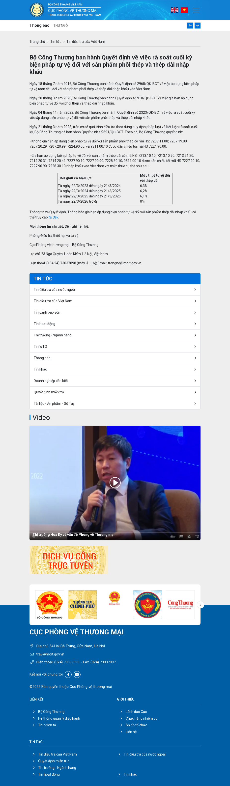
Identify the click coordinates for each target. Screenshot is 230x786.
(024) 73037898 (67, 662)
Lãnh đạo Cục (136, 712)
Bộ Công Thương (51, 712)
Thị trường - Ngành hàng (53, 335)
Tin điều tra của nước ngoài (55, 290)
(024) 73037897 (103, 662)
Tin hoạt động (44, 324)
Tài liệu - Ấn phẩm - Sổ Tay (54, 404)
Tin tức (55, 42)
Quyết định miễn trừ (49, 392)
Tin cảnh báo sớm (47, 312)
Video (41, 417)
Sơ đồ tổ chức (136, 725)
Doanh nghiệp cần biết (51, 381)
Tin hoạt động (49, 774)
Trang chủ (37, 42)
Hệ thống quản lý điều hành (59, 718)
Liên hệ (131, 732)
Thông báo (42, 358)
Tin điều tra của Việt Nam (53, 301)
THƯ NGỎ (60, 25)
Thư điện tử (47, 725)
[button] (190, 25)
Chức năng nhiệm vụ (141, 718)
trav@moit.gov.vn (50, 654)
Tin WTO (40, 347)
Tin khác (40, 369)
